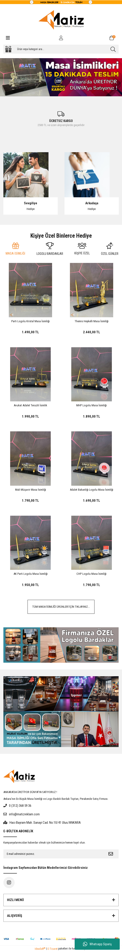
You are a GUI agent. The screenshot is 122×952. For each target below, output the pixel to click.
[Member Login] (61, 37)
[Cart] (114, 37)
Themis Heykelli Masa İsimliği (91, 321)
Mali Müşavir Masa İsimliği (30, 489)
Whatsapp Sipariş (97, 944)
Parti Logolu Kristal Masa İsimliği (30, 321)
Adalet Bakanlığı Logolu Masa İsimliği (91, 489)
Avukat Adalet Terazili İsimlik (30, 405)
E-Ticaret (53, 948)
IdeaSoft (40, 949)
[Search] (61, 49)
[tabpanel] (61, 77)
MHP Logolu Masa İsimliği (91, 405)
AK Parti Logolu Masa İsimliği (31, 573)
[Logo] (61, 20)
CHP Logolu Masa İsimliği (91, 573)
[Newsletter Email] (53, 853)
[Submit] (111, 853)
